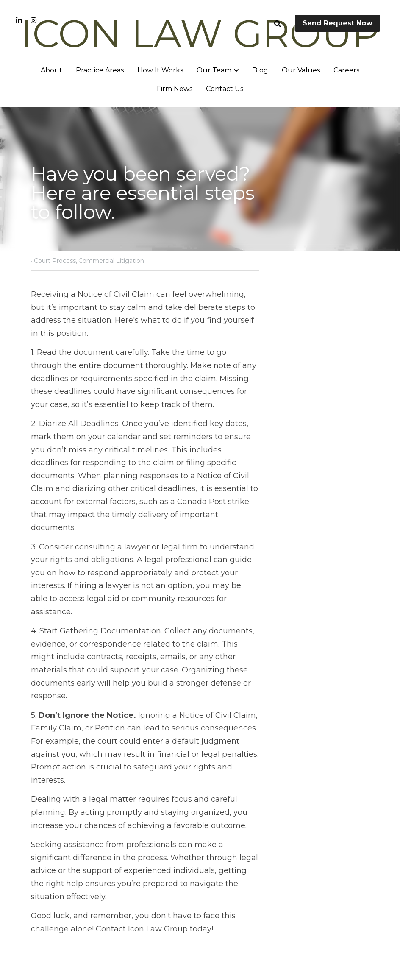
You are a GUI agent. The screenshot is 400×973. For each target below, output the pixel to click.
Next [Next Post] (214, 852)
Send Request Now (337, 23)
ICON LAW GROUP (200, 33)
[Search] (277, 24)
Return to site (55, 916)
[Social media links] (19, 20)
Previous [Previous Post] (47, 852)
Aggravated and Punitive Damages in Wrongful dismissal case (284, 876)
